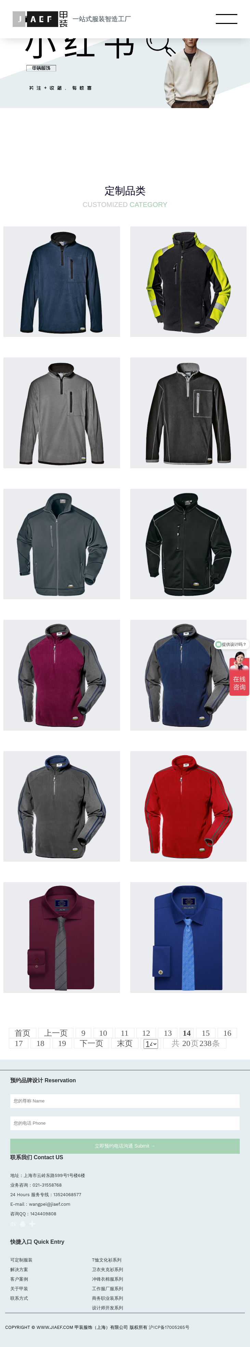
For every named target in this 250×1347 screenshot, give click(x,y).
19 (62, 1043)
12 (146, 1033)
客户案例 (19, 1279)
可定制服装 (21, 1260)
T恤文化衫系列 (106, 1260)
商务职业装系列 (107, 1298)
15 (206, 1033)
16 (227, 1033)
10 (103, 1033)
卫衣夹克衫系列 (107, 1269)
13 (168, 1033)
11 (125, 1033)
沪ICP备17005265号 (169, 1327)
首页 (22, 1033)
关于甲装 (19, 1288)
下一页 (91, 1043)
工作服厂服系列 (107, 1288)
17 (19, 1043)
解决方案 (19, 1269)
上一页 (56, 1033)
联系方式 (19, 1298)
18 (40, 1043)
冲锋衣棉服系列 (107, 1279)
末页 (125, 1043)
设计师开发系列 (107, 1307)
